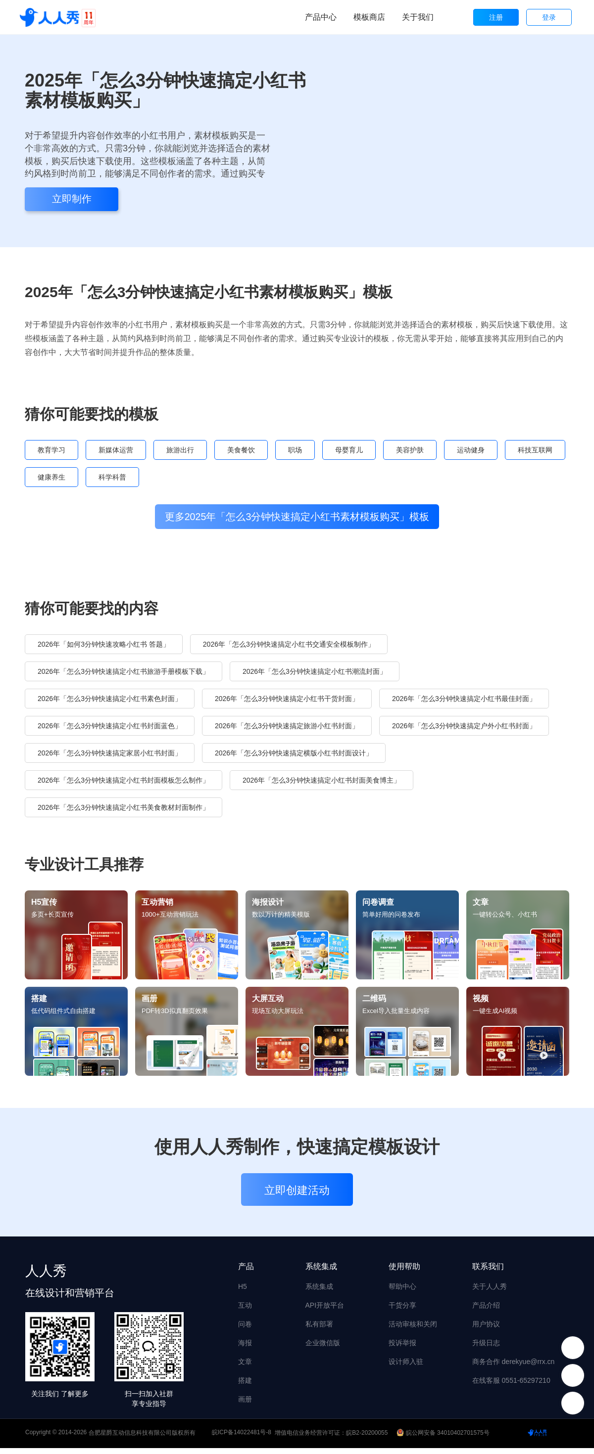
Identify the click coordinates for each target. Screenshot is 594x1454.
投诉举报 (402, 1348)
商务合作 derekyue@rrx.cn (513, 1367)
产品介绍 (486, 1311)
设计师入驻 (406, 1367)
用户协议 (486, 1329)
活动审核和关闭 (413, 1329)
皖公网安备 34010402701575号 (443, 1438)
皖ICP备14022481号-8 (241, 1438)
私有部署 (319, 1329)
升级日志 (486, 1348)
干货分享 (402, 1311)
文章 (245, 1367)
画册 (245, 1405)
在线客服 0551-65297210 (511, 1386)
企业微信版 (322, 1348)
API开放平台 (325, 1311)
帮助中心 (402, 1292)
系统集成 (319, 1292)
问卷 (245, 1329)
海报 (245, 1348)
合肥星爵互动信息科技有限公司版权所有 (142, 1438)
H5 (242, 1292)
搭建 (245, 1386)
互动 (245, 1311)
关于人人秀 (489, 1292)
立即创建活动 (297, 1196)
